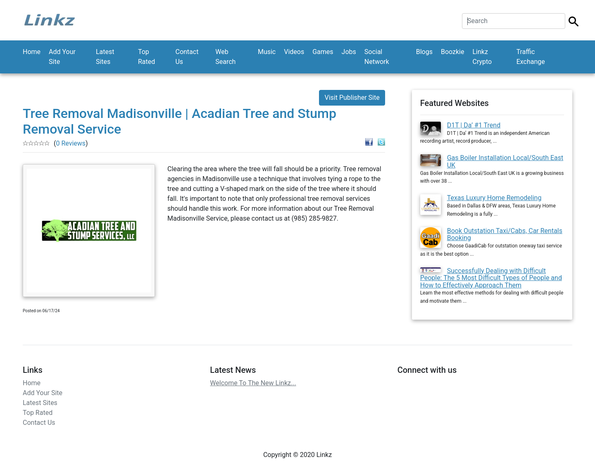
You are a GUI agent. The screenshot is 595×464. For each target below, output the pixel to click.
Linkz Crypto (482, 57)
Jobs (349, 52)
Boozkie (452, 52)
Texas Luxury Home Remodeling (494, 198)
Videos (294, 52)
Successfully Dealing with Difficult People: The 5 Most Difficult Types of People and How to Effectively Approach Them (491, 278)
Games (322, 52)
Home (31, 52)
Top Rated (146, 57)
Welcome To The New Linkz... (253, 383)
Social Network (376, 57)
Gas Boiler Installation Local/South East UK (505, 161)
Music (267, 52)
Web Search (225, 57)
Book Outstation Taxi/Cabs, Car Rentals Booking (504, 234)
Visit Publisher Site (351, 97)
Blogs (424, 52)
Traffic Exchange (530, 57)
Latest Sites (105, 57)
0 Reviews (71, 143)
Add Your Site (62, 57)
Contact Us (186, 57)
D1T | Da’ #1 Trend (474, 125)
